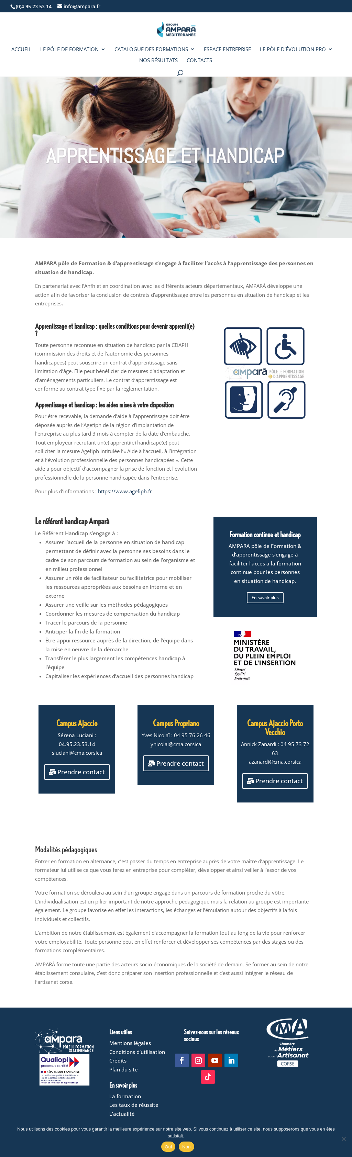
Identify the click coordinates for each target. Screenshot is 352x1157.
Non (186, 1146)
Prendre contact (79, 761)
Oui (168, 1146)
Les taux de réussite (133, 1104)
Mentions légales (130, 1043)
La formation (125, 1096)
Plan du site (123, 1069)
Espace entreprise (227, 50)
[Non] (343, 1138)
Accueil (21, 50)
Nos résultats (158, 61)
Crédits (117, 1060)
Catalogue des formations (151, 50)
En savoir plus (265, 597)
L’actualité (122, 1113)
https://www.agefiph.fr (125, 491)
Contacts (199, 61)
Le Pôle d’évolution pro (293, 50)
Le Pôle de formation (69, 50)
